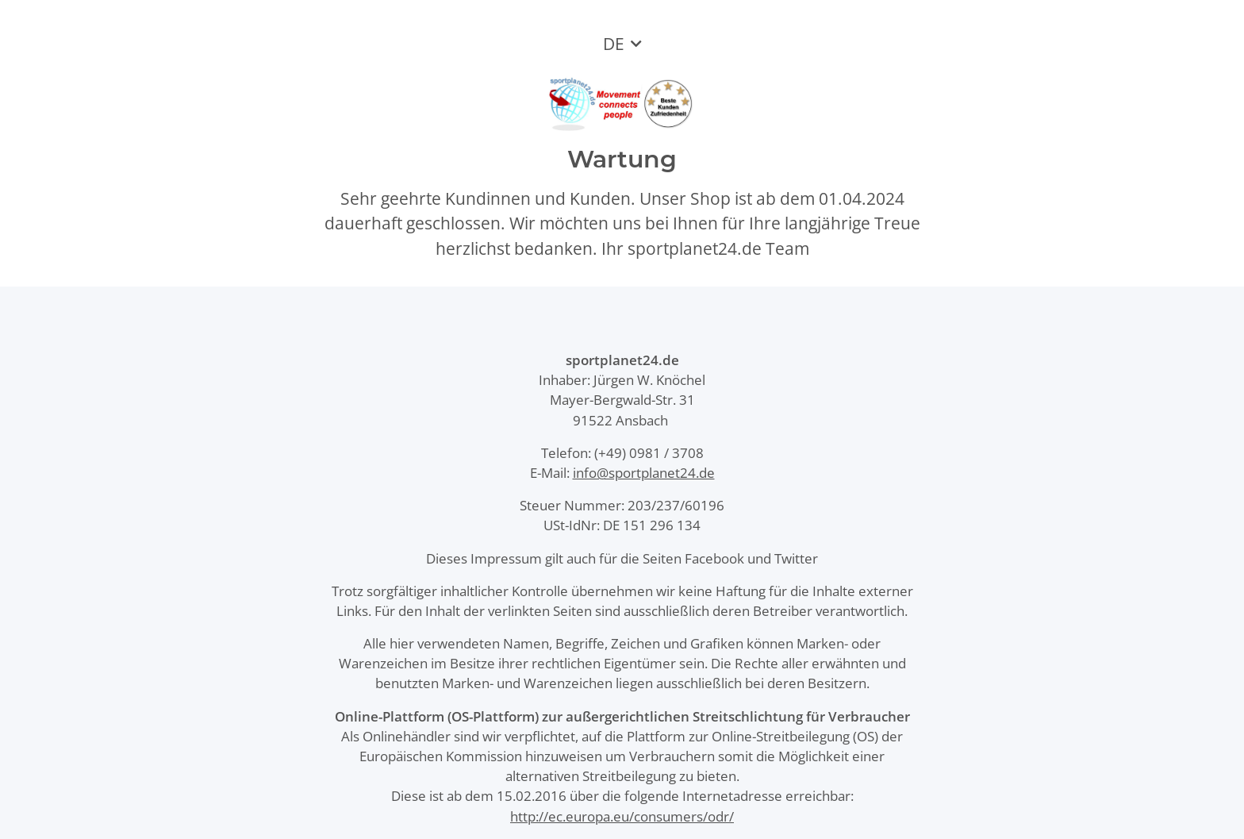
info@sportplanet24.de (644, 473)
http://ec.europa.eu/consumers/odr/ (622, 816)
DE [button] (613, 44)
